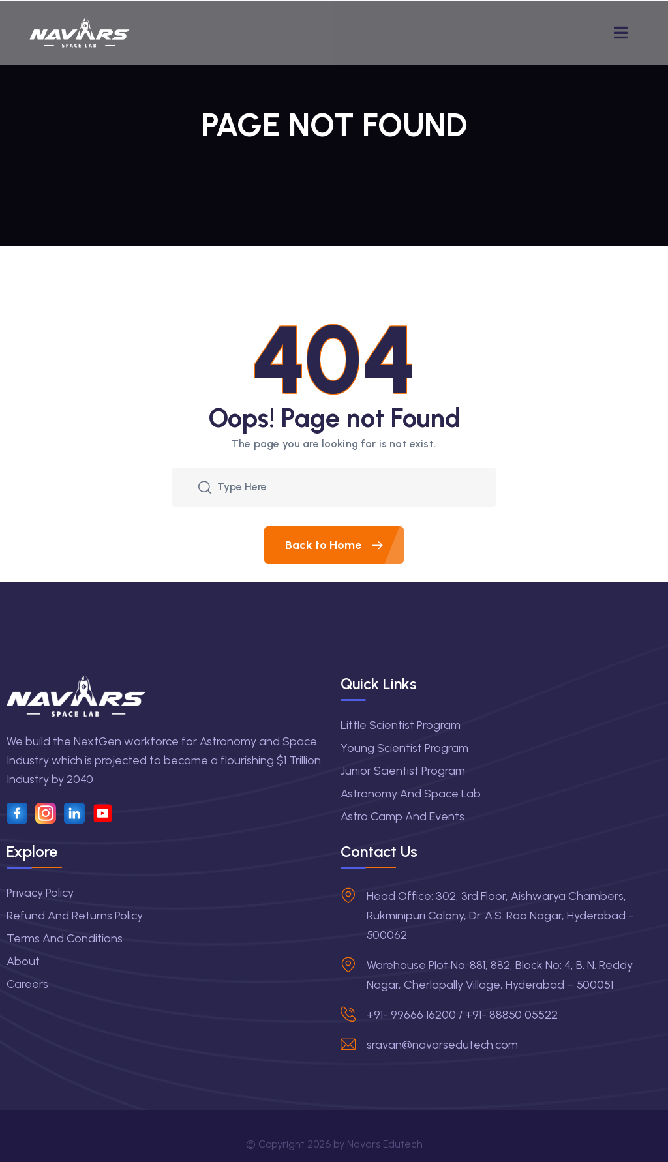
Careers (27, 984)
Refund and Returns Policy (75, 915)
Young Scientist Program (404, 748)
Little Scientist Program (401, 725)
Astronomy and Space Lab (411, 793)
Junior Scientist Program (403, 771)
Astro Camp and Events (402, 816)
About (23, 961)
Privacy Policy (40, 893)
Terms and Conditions (65, 938)
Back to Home (344, 545)
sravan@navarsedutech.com (442, 1044)
